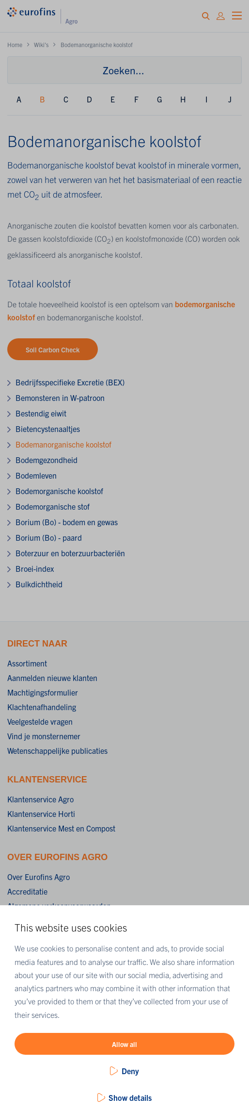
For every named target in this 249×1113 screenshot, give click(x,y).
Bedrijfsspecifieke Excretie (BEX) (70, 382)
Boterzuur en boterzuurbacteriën (70, 553)
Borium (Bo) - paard (49, 537)
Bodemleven (36, 475)
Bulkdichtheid (39, 584)
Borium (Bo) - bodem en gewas (67, 522)
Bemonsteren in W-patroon (60, 397)
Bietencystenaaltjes (48, 428)
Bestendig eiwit (41, 413)
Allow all (124, 1044)
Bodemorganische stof (53, 506)
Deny (130, 1071)
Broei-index (35, 568)
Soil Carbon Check (52, 349)
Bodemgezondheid (47, 460)
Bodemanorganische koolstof (63, 444)
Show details (130, 1097)
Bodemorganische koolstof (59, 491)
